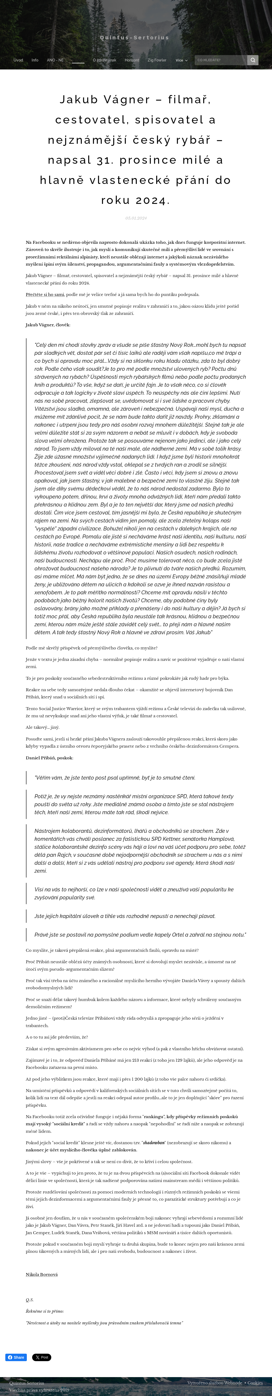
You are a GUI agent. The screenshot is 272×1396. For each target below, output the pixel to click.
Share (16, 1357)
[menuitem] (22, 60)
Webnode (233, 1383)
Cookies (255, 1383)
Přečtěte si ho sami (45, 294)
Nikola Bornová (42, 1274)
